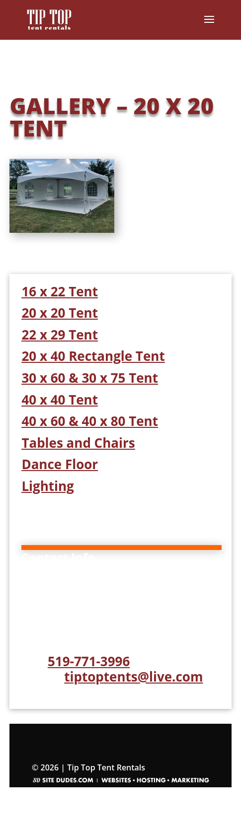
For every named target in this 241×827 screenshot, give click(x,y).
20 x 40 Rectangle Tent (92, 356)
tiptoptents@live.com (133, 677)
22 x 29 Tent (59, 335)
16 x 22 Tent (59, 291)
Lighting (47, 486)
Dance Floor (59, 464)
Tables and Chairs (78, 443)
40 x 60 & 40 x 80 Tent (89, 421)
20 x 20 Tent (59, 313)
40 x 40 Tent (59, 400)
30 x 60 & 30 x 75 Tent (89, 378)
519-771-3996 (89, 661)
